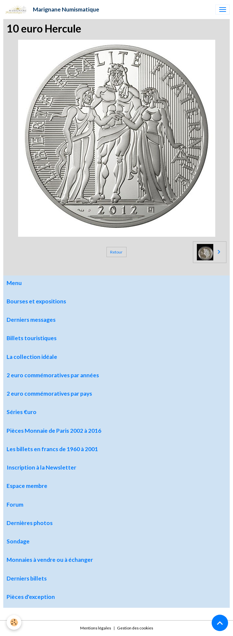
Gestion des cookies (135, 627)
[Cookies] (14, 622)
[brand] (51, 9)
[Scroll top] (220, 623)
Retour (116, 252)
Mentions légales (95, 627)
